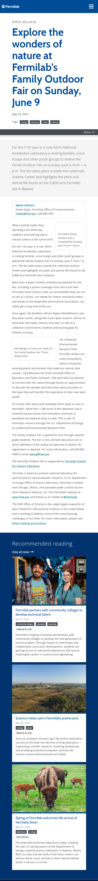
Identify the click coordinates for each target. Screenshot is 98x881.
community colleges (25, 624)
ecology (24, 122)
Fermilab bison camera (62, 862)
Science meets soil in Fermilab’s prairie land (47, 718)
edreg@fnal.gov (39, 454)
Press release (22, 837)
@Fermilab (70, 497)
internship (52, 624)
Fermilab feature (24, 629)
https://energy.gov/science (29, 523)
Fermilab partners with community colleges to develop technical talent (49, 612)
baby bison (21, 832)
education (35, 122)
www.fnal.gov (20, 497)
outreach (54, 122)
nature (45, 122)
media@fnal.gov (26, 213)
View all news (20, 552)
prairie (29, 728)
